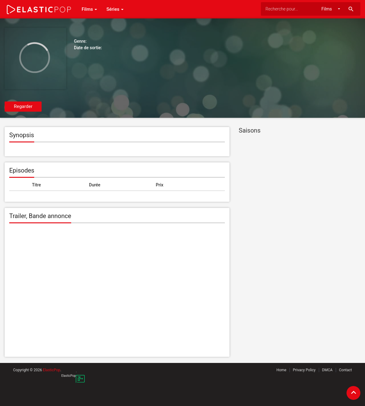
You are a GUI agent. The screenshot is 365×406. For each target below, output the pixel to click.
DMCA (327, 370)
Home (281, 370)
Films (89, 9)
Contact (345, 370)
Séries (115, 9)
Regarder (23, 106)
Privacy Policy (304, 370)
